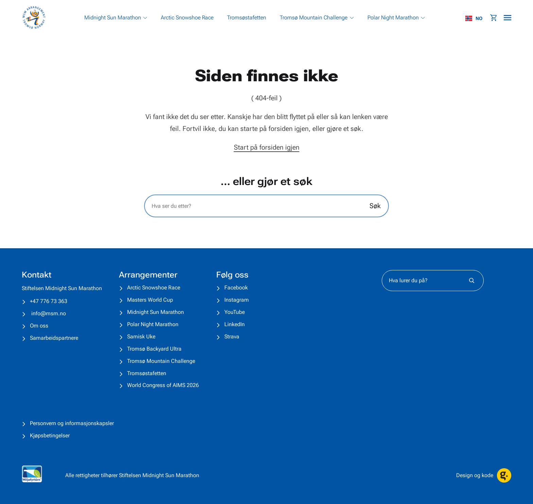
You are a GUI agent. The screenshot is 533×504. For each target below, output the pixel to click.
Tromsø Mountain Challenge (161, 361)
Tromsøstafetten (146, 373)
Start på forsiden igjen (266, 147)
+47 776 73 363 (48, 301)
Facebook (236, 287)
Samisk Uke (141, 336)
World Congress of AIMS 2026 (163, 385)
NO (473, 18)
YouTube (234, 312)
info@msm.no (48, 313)
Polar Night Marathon (152, 324)
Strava (231, 336)
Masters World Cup (150, 300)
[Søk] (471, 280)
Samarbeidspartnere (54, 338)
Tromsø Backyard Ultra (154, 349)
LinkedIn (234, 324)
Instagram (236, 300)
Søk (375, 206)
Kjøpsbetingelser (50, 435)
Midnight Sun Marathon (155, 312)
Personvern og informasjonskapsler (72, 423)
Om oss (39, 325)
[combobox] (477, 18)
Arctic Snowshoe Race (153, 287)
